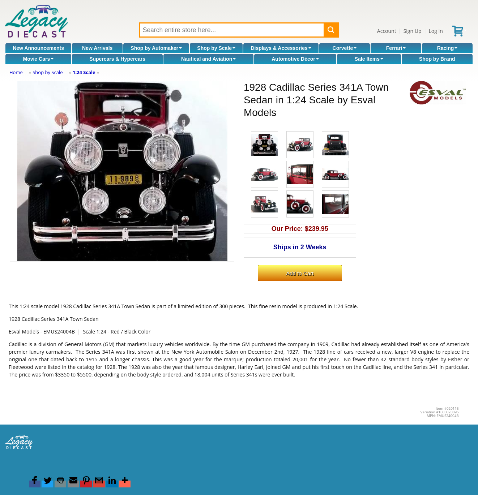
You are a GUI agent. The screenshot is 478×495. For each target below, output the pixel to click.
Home (16, 72)
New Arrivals (97, 48)
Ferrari (396, 48)
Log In (435, 30)
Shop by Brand (437, 59)
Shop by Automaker (156, 48)
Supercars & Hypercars (117, 59)
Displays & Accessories (281, 48)
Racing (447, 48)
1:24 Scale (84, 72)
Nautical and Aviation (208, 59)
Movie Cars (38, 59)
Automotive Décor (295, 59)
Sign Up (413, 30)
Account (386, 30)
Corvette (345, 48)
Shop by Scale (216, 48)
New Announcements (38, 48)
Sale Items (369, 59)
